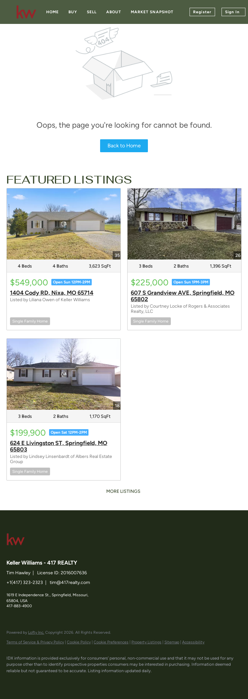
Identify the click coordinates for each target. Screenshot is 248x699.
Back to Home (124, 146)
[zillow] (51, 681)
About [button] (113, 12)
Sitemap (171, 642)
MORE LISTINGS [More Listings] (123, 491)
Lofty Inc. (36, 632)
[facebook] (14, 681)
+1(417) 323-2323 (24, 582)
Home (52, 12)
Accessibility (193, 642)
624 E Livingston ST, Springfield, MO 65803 (58, 446)
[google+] (89, 681)
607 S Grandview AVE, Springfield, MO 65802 (182, 296)
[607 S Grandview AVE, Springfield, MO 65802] (184, 223)
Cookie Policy (79, 642)
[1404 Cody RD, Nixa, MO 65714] (63, 223)
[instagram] (70, 681)
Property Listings (146, 642)
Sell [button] (92, 12)
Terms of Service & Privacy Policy (35, 642)
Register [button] (202, 12)
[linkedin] (33, 681)
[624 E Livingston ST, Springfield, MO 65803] (63, 374)
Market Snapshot (152, 12)
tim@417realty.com (70, 582)
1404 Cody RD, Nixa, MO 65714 (51, 292)
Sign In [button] (232, 12)
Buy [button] (72, 12)
